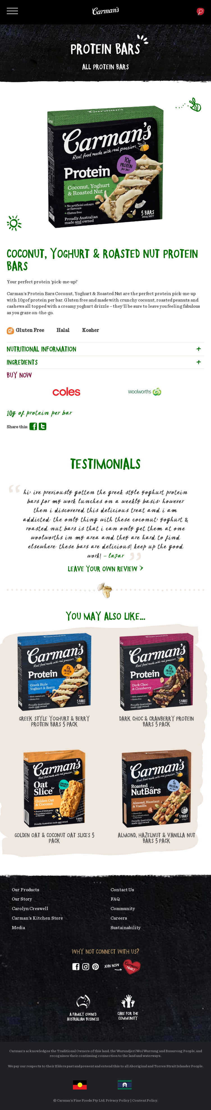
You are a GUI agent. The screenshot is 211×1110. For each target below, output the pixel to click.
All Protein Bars (105, 66)
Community (123, 908)
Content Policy (144, 1100)
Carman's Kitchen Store (37, 918)
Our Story (22, 899)
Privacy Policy (118, 1100)
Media (18, 928)
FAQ (115, 899)
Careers (119, 918)
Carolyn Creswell (30, 908)
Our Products (25, 890)
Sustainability (126, 928)
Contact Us (122, 890)
